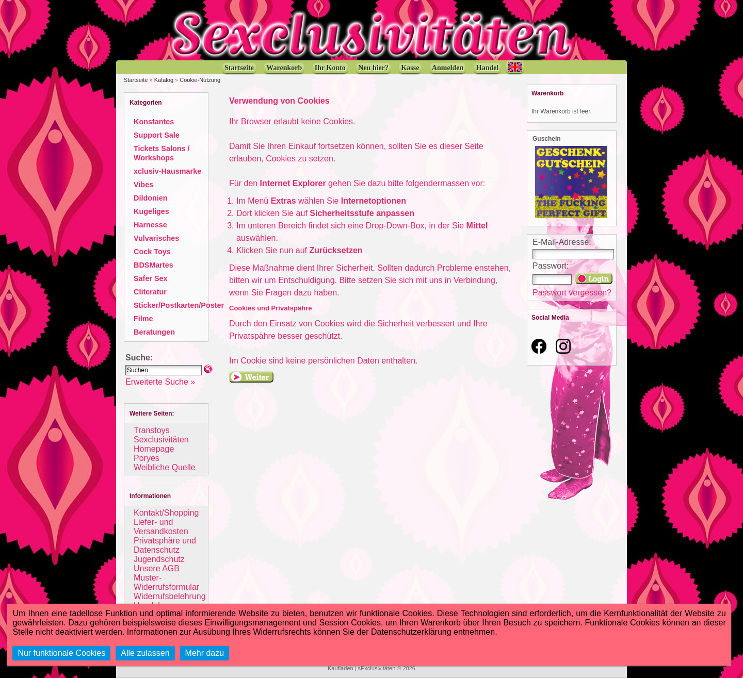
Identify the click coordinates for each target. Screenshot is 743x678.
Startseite (136, 80)
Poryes (146, 458)
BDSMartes (153, 265)
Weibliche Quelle (165, 467)
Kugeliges (151, 211)
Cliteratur (150, 292)
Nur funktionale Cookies (61, 653)
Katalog (163, 80)
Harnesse (150, 225)
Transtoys (152, 430)
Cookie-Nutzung (200, 80)
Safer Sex (151, 278)
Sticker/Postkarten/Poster (179, 305)
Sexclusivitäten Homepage (161, 444)
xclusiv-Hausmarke (167, 171)
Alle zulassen (145, 653)
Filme (143, 319)
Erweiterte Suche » (160, 381)
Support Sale (157, 135)
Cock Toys (152, 251)
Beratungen (154, 332)
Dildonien (151, 198)
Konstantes (154, 122)
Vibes (143, 184)
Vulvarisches (156, 238)
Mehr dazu (204, 653)
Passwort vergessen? (571, 292)
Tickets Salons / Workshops (162, 153)
